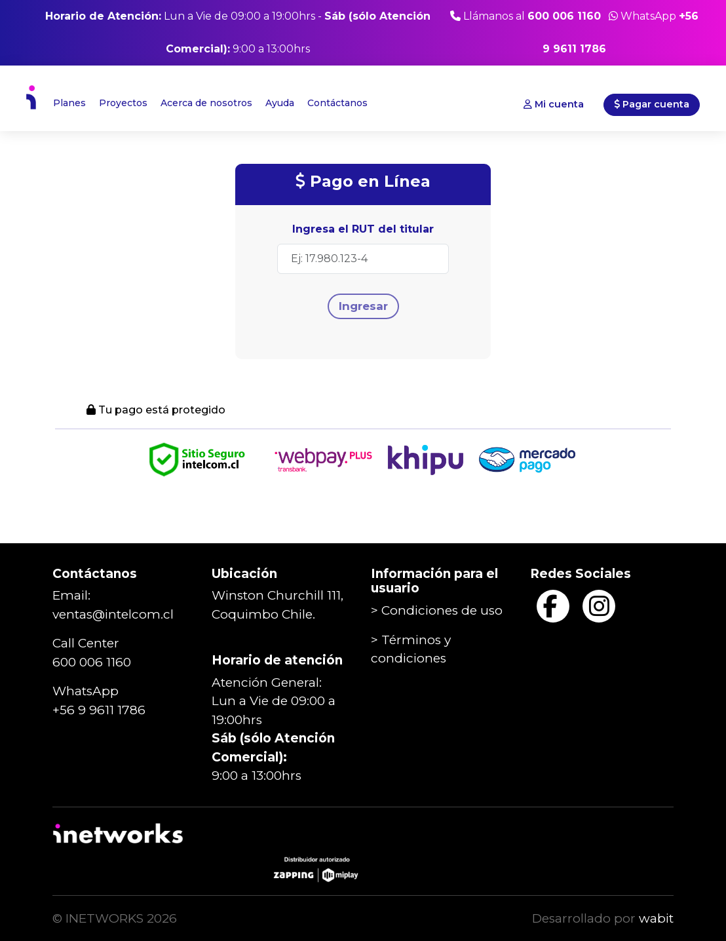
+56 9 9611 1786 (98, 710)
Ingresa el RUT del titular (363, 229)
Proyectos (123, 103)
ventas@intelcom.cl (113, 614)
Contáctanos (337, 103)
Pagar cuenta (651, 104)
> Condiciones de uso (437, 610)
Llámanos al (525, 16)
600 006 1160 (91, 662)
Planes (69, 103)
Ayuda (279, 103)
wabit (656, 918)
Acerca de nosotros (206, 103)
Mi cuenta (554, 104)
